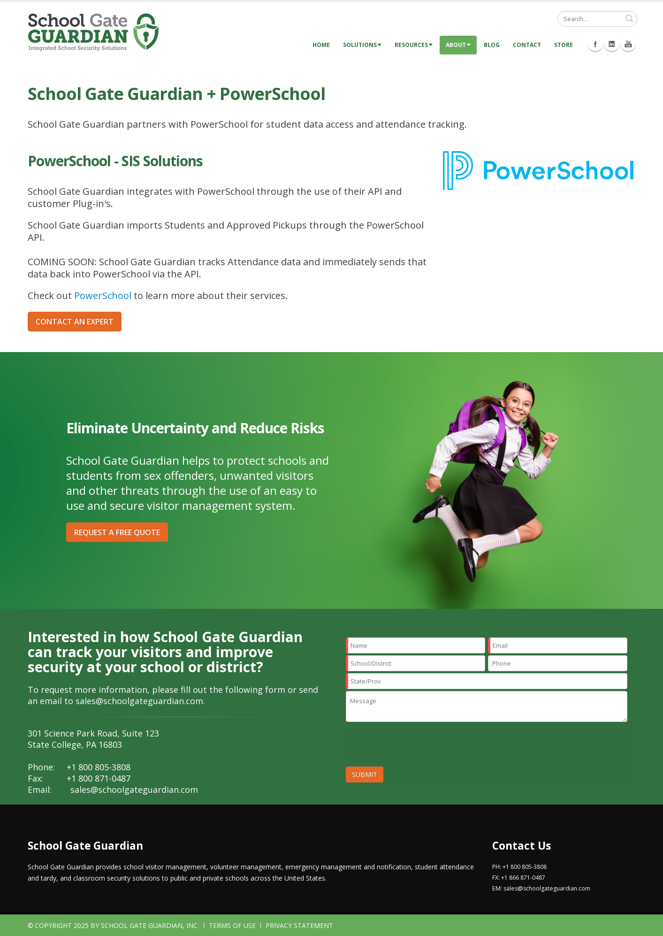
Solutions (362, 45)
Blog (492, 45)
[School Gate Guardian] (93, 31)
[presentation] (417, 746)
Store (563, 45)
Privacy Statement (299, 925)
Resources (414, 45)
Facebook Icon (595, 44)
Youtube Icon (628, 44)
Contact (527, 45)
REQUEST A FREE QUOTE (117, 532)
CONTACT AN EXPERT (75, 321)
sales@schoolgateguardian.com (139, 700)
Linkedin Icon (612, 44)
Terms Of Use (232, 925)
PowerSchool (102, 295)
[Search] (597, 19)
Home (321, 45)
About (458, 45)
